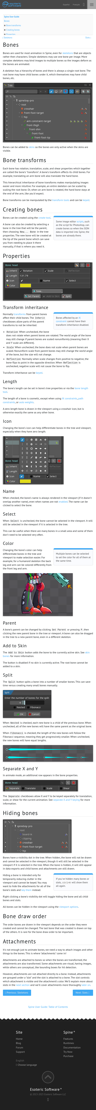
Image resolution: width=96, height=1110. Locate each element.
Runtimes (68, 1043)
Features (68, 1038)
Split (8, 675)
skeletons (67, 53)
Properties (10, 34)
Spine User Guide (11, 16)
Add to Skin (15, 646)
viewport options (68, 906)
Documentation (72, 1047)
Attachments (19, 941)
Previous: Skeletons (17, 992)
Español (66, 4)
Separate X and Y (20, 769)
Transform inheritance (25, 307)
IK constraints (69, 398)
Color (8, 543)
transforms (20, 314)
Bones (6, 21)
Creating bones (13, 29)
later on (86, 985)
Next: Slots (83, 992)
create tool (44, 217)
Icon (7, 421)
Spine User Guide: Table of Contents (48, 1006)
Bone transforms (13, 25)
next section (23, 985)
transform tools (60, 200)
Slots (88, 37)
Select (9, 514)
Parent (9, 623)
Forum (19, 1047)
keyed (86, 200)
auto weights (26, 402)
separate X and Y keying (66, 799)
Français (76, 4)
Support (20, 1051)
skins (32, 147)
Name (9, 491)
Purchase (68, 1056)
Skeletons (7, 37)
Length (10, 381)
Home (19, 1038)
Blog (18, 1043)
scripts (80, 221)
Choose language (26, 1064)
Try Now (67, 1051)
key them (26, 890)
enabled (63, 501)
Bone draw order (25, 916)
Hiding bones (20, 812)
